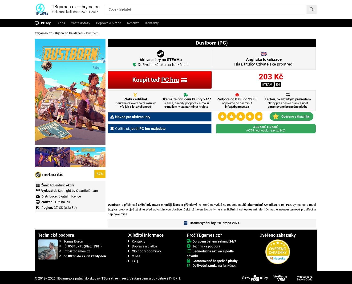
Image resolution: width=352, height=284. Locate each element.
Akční (70, 185)
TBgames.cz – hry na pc (76, 6)
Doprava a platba (108, 23)
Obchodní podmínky (146, 251)
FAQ (135, 261)
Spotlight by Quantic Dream (78, 191)
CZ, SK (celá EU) (65, 208)
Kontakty (152, 23)
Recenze (133, 23)
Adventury (57, 185)
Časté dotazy (80, 23)
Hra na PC (62, 202)
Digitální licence (69, 196)
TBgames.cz (43, 33)
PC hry (46, 23)
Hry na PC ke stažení (69, 33)
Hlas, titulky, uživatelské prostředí (263, 61)
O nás (61, 23)
